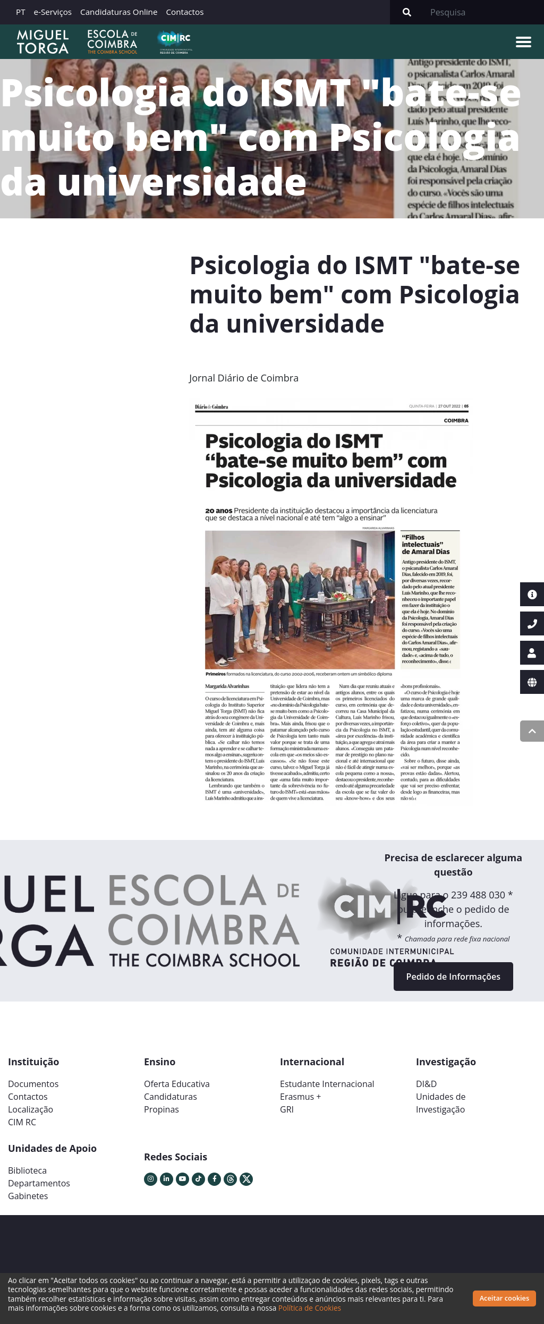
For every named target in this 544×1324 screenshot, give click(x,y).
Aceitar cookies (505, 1298)
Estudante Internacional (327, 1084)
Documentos (33, 1084)
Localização (30, 1109)
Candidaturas (170, 1096)
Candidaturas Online (118, 11)
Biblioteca (27, 1170)
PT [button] (21, 11)
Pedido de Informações (453, 976)
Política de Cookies (309, 1308)
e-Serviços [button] (53, 11)
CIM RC (22, 1122)
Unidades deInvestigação (441, 1103)
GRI (287, 1109)
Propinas (161, 1109)
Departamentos (39, 1183)
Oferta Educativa (177, 1084)
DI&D (426, 1084)
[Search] (484, 12)
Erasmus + (300, 1096)
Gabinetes (28, 1196)
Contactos (184, 11)
